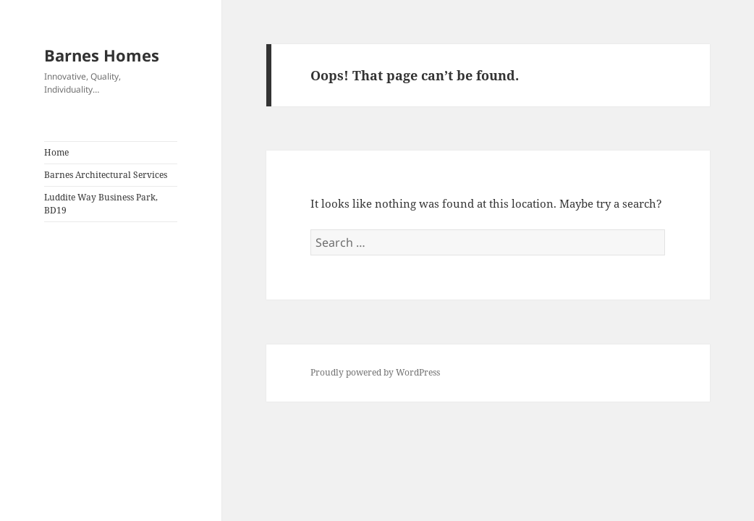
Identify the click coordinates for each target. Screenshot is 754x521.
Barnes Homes (101, 55)
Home (56, 152)
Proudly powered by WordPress (375, 372)
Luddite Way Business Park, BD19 (101, 203)
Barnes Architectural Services (105, 175)
